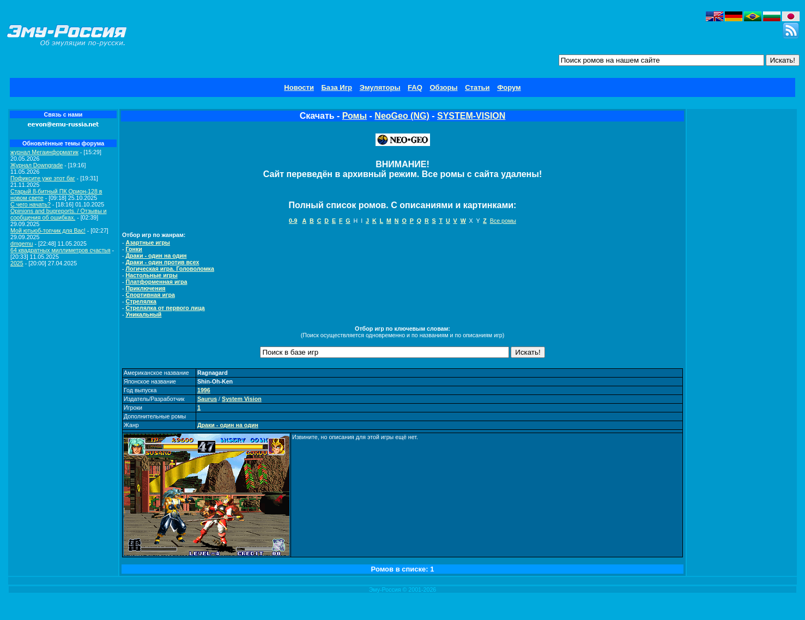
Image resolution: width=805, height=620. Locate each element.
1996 (203, 390)
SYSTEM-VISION (471, 115)
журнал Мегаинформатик (44, 152)
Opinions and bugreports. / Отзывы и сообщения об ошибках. (58, 214)
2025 (16, 263)
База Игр (337, 87)
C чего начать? (30, 204)
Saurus (207, 399)
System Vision (242, 399)
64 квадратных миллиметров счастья (60, 250)
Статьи (477, 87)
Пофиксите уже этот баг (42, 178)
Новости (299, 87)
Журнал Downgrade (36, 165)
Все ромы (503, 220)
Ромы (354, 115)
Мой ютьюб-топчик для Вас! (48, 230)
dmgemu (21, 243)
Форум (508, 87)
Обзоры (443, 87)
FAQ (415, 87)
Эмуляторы (380, 87)
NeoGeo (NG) (401, 115)
